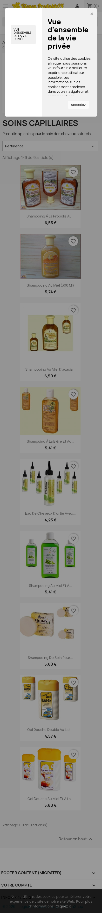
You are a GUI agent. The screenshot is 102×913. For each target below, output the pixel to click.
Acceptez (78, 105)
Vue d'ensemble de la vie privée (22, 34)
